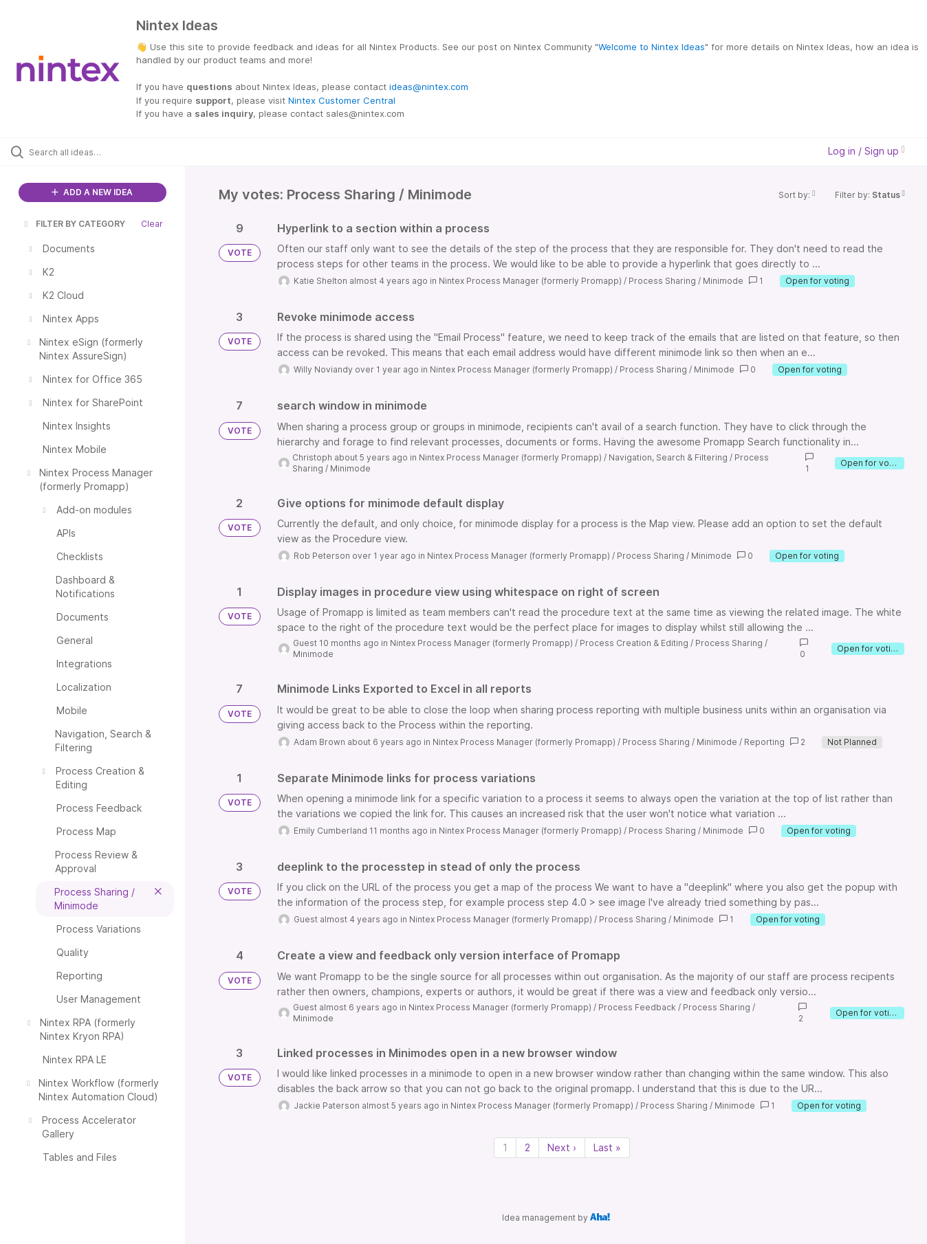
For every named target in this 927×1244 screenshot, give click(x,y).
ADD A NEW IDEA (92, 192)
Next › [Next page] (561, 1147)
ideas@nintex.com (428, 86)
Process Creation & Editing (634, 643)
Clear (152, 224)
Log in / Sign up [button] (866, 151)
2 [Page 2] (527, 1147)
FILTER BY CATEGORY (73, 224)
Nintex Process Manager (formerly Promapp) (530, 281)
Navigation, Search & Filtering (668, 457)
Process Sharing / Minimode (686, 281)
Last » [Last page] (607, 1147)
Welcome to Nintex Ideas (651, 46)
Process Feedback (637, 1007)
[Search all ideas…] (110, 152)
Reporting (764, 742)
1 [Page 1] (505, 1147)
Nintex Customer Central (341, 100)
